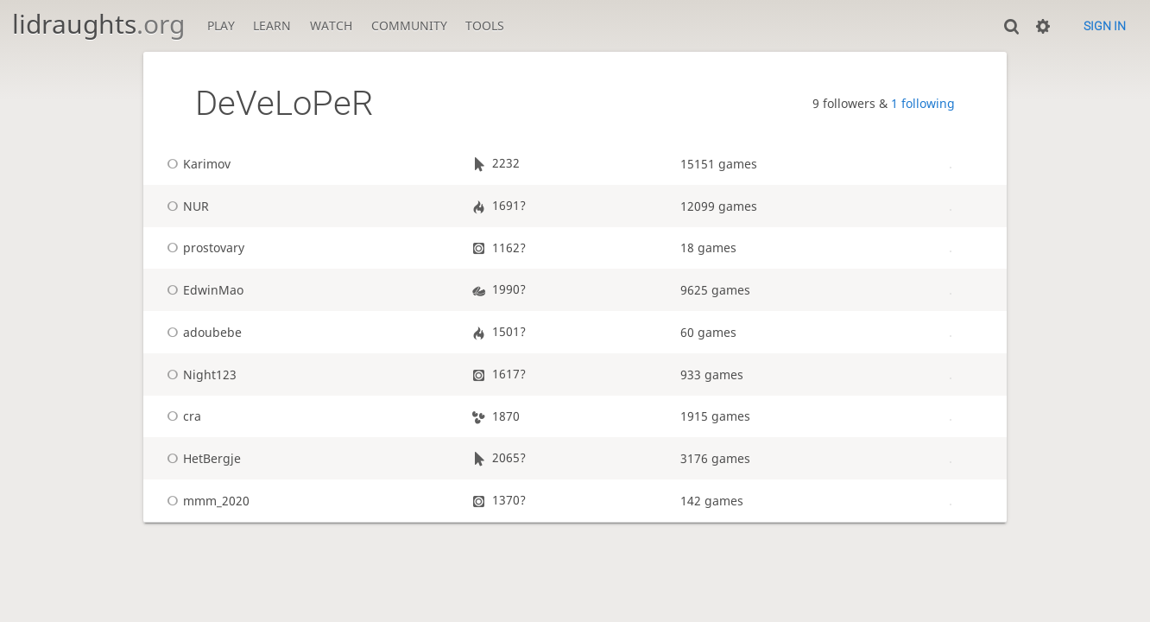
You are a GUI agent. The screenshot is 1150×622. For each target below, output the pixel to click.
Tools (484, 25)
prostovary (202, 247)
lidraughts (98, 23)
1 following (923, 103)
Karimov (196, 164)
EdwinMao (202, 290)
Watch (331, 25)
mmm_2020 (205, 500)
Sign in (1105, 26)
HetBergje (201, 458)
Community (409, 25)
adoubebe (201, 332)
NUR (185, 206)
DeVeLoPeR (284, 103)
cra (181, 416)
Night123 (199, 374)
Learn (272, 25)
